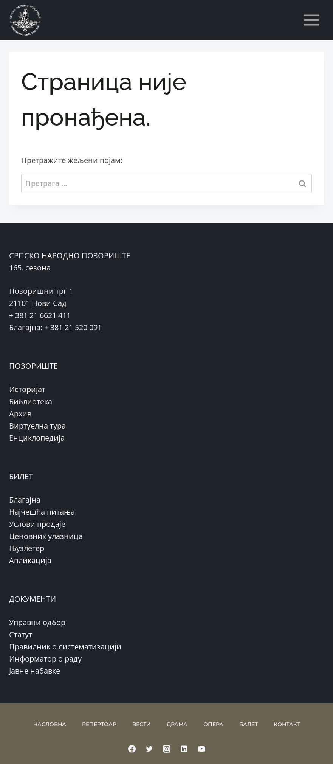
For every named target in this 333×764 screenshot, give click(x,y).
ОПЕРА (213, 724)
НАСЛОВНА (49, 724)
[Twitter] (149, 748)
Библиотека (30, 401)
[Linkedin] (184, 748)
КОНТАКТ (287, 724)
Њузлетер (26, 548)
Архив (20, 413)
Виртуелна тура (37, 426)
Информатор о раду (45, 659)
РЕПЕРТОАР (99, 724)
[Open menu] (311, 19)
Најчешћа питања (42, 512)
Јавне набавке (34, 671)
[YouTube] (201, 748)
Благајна (24, 500)
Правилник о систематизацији (65, 646)
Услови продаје (37, 524)
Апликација (30, 560)
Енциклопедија (37, 438)
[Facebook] (131, 748)
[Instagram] (166, 748)
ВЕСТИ (141, 724)
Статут (20, 634)
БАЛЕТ (248, 724)
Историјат (27, 389)
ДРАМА (177, 724)
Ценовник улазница (46, 536)
